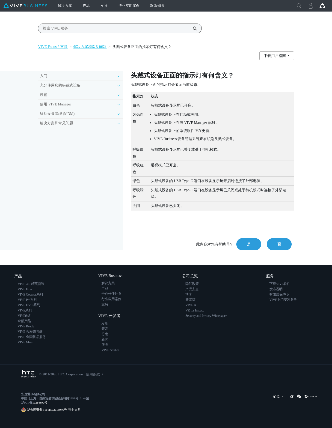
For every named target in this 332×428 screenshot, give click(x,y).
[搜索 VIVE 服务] (192, 28)
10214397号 (39, 402)
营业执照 (73, 409)
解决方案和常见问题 (90, 47)
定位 (279, 396)
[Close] (299, 6)
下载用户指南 (275, 56)
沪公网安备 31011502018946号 (47, 409)
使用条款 (93, 374)
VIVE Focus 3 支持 (53, 47)
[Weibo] (291, 396)
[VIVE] (25, 5)
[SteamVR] (310, 396)
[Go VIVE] (322, 6)
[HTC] (28, 374)
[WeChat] (299, 396)
